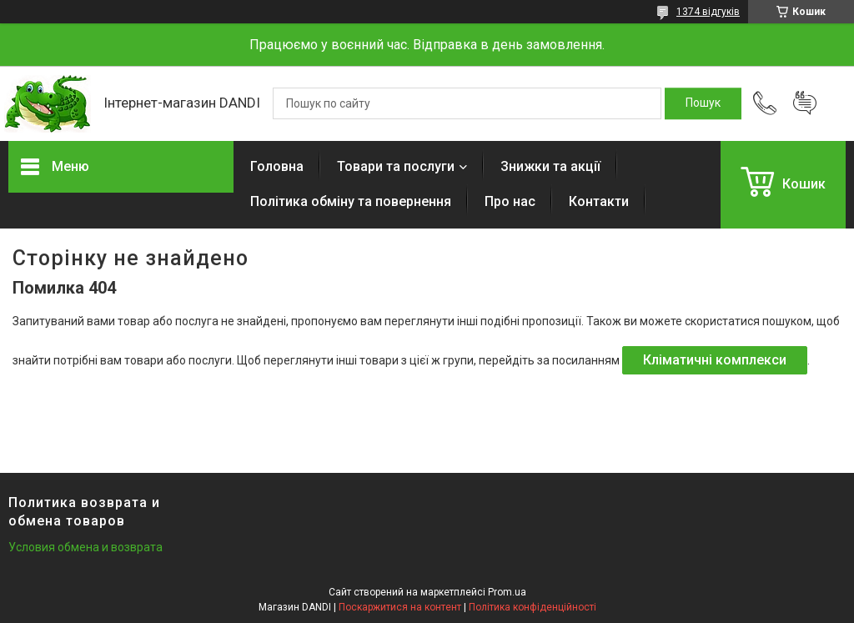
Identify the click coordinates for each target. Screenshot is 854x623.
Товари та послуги (396, 166)
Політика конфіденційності (532, 607)
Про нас (510, 201)
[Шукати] (703, 103)
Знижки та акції (550, 166)
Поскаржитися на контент (400, 607)
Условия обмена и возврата (85, 547)
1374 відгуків (708, 12)
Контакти (599, 201)
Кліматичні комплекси (714, 360)
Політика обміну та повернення (350, 201)
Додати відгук (804, 103)
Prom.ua (507, 592)
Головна (277, 166)
